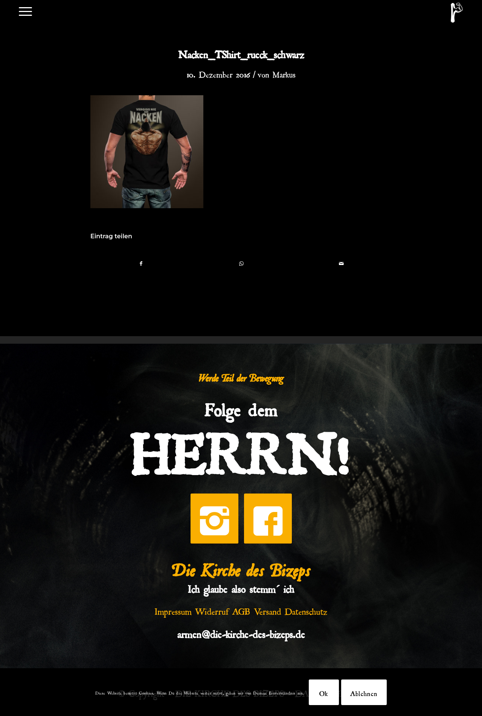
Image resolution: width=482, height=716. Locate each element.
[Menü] (25, 10)
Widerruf (212, 609)
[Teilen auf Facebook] (141, 263)
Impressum (173, 609)
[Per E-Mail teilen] (341, 263)
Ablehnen (364, 692)
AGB (241, 609)
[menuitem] (25, 10)
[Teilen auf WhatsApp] (241, 263)
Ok (323, 692)
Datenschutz (306, 609)
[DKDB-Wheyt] (456, 12)
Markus (284, 73)
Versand (267, 609)
